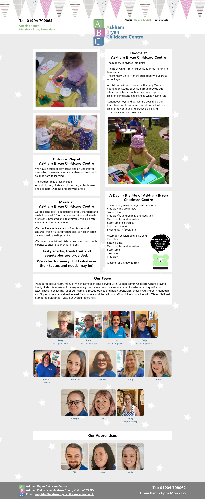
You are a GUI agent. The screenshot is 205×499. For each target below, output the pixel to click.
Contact (176, 20)
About (128, 20)
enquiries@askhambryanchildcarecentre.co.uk (64, 494)
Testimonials (160, 20)
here (93, 298)
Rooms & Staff (142, 20)
